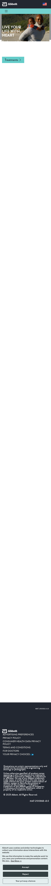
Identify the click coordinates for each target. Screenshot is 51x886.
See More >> (16, 861)
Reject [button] (25, 874)
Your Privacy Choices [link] (18, 754)
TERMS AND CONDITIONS (16, 747)
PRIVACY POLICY (12, 738)
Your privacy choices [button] (25, 881)
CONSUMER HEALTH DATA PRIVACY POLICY (22, 743)
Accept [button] (25, 867)
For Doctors (11, 751)
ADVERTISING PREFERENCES (18, 734)
